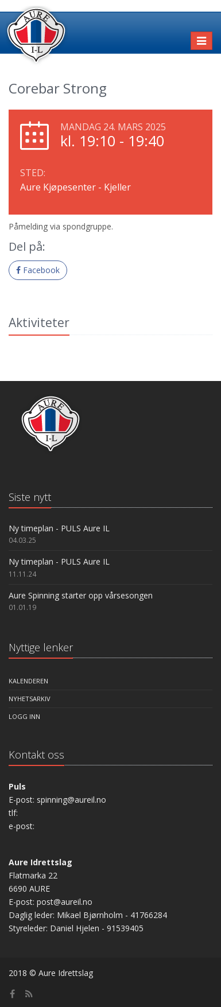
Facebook (38, 270)
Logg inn (24, 716)
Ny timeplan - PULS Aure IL (59, 528)
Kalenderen (28, 680)
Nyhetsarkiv (30, 698)
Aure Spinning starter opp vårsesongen (81, 595)
